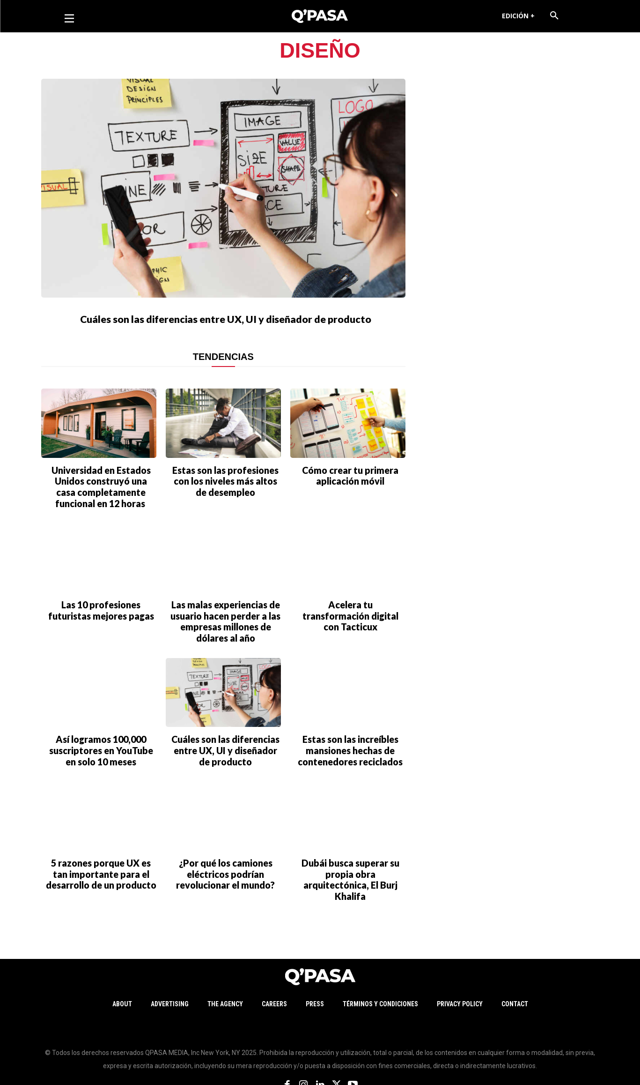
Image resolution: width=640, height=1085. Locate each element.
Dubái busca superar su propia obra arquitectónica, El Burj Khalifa (350, 870)
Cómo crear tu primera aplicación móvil (350, 496)
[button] (554, 16)
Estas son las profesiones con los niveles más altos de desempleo (225, 500)
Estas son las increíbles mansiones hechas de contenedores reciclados (350, 753)
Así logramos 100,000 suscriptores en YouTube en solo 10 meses (101, 753)
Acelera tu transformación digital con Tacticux (350, 622)
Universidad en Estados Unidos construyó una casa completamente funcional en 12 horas (101, 505)
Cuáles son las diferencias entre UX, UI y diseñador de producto (225, 327)
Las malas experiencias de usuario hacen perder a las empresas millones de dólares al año (225, 632)
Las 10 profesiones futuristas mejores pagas (101, 622)
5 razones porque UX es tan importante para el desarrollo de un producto (100, 870)
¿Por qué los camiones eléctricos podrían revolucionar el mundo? (226, 870)
